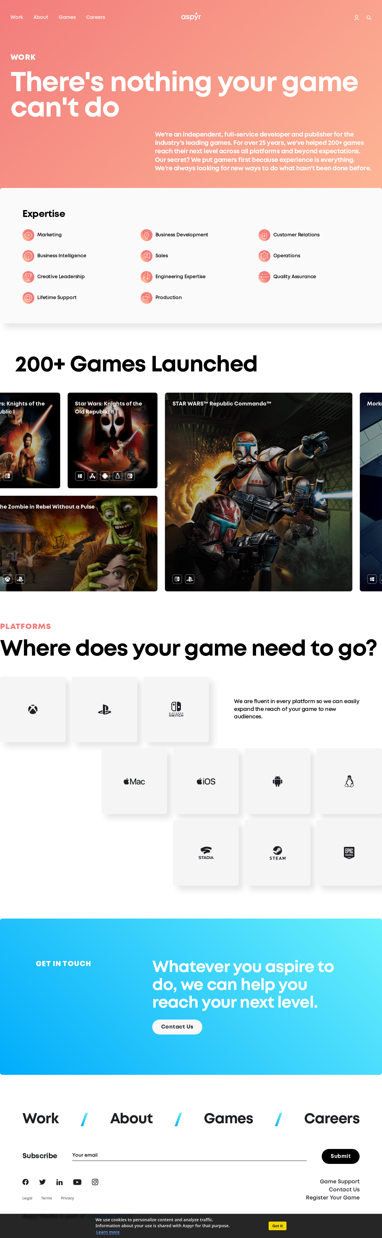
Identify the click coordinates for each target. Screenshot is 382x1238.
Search (369, 17)
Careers (95, 17)
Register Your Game (333, 1198)
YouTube (77, 1182)
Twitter (42, 1182)
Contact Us (344, 1189)
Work (16, 17)
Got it (277, 1225)
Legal (27, 1198)
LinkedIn (59, 1182)
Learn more (108, 1232)
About (40, 17)
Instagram (95, 1182)
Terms (46, 1198)
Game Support (340, 1181)
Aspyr (191, 16)
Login (356, 17)
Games (67, 17)
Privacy (67, 1198)
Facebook (25, 1182)
